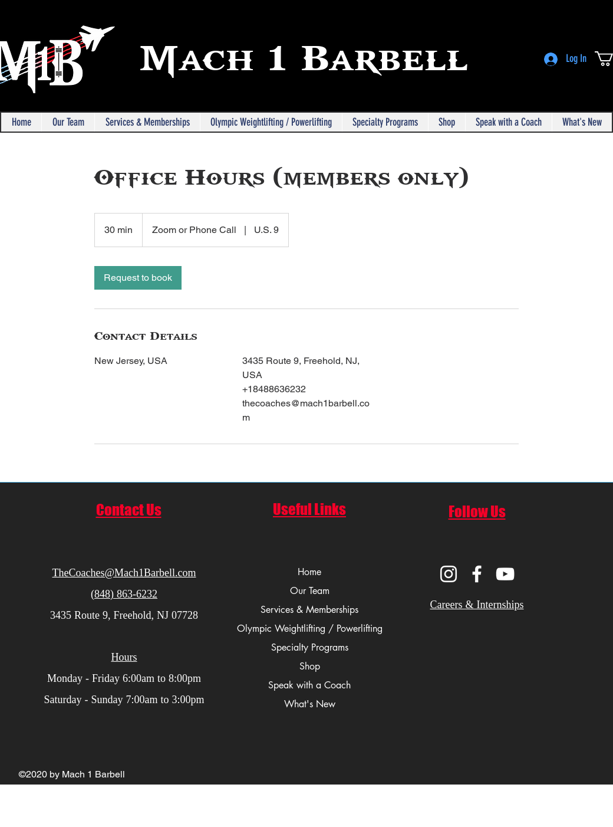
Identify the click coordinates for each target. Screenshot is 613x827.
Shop (309, 666)
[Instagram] (448, 574)
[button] (67, 122)
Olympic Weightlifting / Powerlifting (309, 628)
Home (309, 572)
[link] (138, 278)
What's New (309, 704)
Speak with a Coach (309, 685)
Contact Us (129, 509)
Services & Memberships (309, 609)
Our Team (309, 591)
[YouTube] (505, 574)
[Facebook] (477, 574)
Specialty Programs (309, 647)
